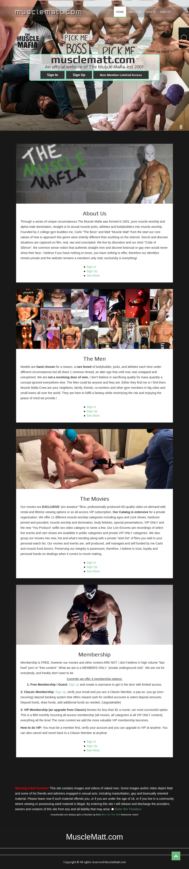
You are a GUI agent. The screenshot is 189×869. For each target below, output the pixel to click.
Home (120, 12)
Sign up (74, 684)
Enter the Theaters (128, 809)
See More (93, 275)
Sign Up (165, 12)
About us (135, 12)
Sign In (151, 12)
